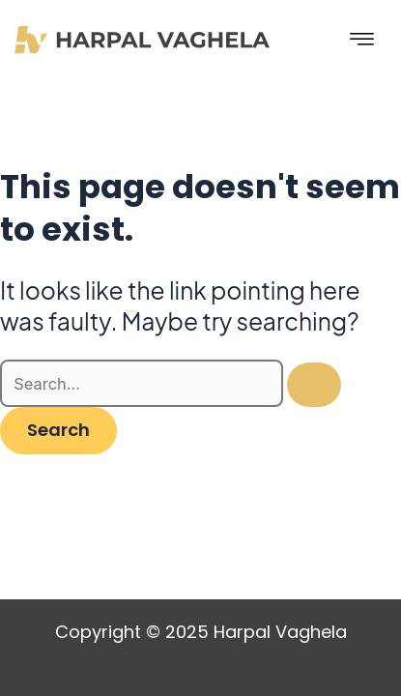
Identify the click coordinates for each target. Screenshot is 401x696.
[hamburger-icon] (362, 40)
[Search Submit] (314, 385)
